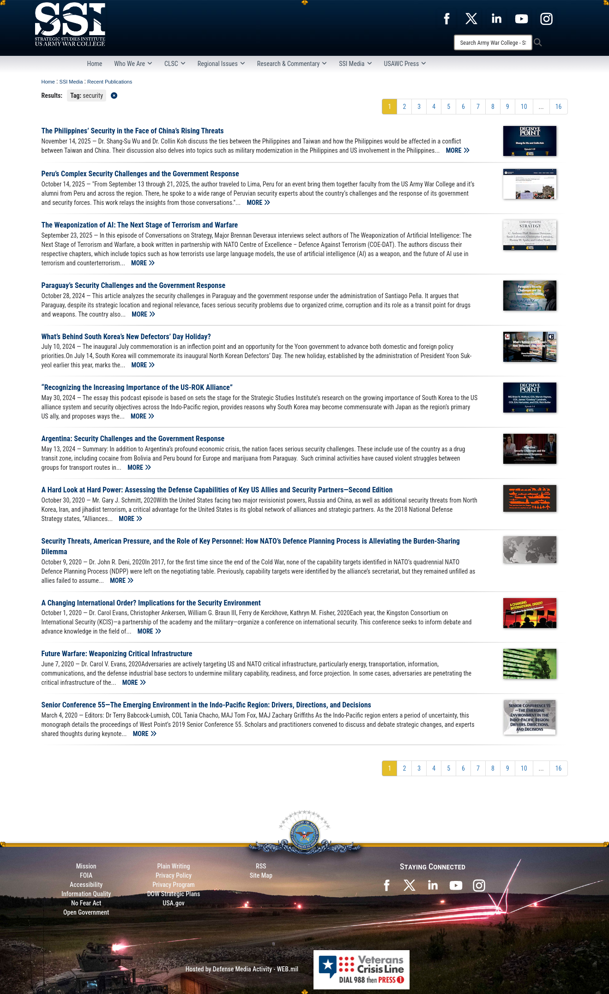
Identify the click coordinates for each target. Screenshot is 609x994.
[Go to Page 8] (492, 106)
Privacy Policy (174, 875)
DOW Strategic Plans (173, 894)
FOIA (86, 875)
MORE (458, 150)
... (541, 106)
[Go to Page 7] (478, 106)
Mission (86, 866)
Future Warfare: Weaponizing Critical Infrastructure (117, 653)
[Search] (493, 42)
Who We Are (133, 63)
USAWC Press (405, 63)
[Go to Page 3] (419, 106)
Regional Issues (221, 63)
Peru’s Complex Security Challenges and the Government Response (140, 173)
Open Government (86, 912)
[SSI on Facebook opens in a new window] (386, 884)
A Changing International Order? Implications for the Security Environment (151, 603)
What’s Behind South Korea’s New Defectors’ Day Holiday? (126, 336)
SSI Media (355, 63)
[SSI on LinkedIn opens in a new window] (432, 884)
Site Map (261, 875)
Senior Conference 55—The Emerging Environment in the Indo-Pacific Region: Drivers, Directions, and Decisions (206, 705)
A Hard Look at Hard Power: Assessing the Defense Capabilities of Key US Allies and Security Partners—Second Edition (217, 489)
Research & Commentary (292, 63)
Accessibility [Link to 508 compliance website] (86, 884)
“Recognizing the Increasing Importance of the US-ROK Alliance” (137, 387)
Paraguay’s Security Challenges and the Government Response (134, 285)
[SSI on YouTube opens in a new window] (455, 884)
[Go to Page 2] (404, 106)
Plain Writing (173, 866)
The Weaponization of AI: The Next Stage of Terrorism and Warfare (140, 225)
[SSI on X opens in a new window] (409, 884)
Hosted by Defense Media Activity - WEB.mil (242, 969)
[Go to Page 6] (463, 106)
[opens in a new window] (446, 18)
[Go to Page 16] (558, 106)
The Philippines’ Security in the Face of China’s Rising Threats (133, 130)
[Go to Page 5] (448, 106)
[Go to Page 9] (507, 106)
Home (95, 63)
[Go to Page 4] (433, 106)
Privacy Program (173, 884)
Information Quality (86, 894)
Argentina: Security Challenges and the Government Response (133, 438)
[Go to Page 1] (389, 106)
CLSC (175, 63)
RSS (261, 866)
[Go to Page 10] (524, 106)
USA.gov (174, 903)
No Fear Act (86, 903)
